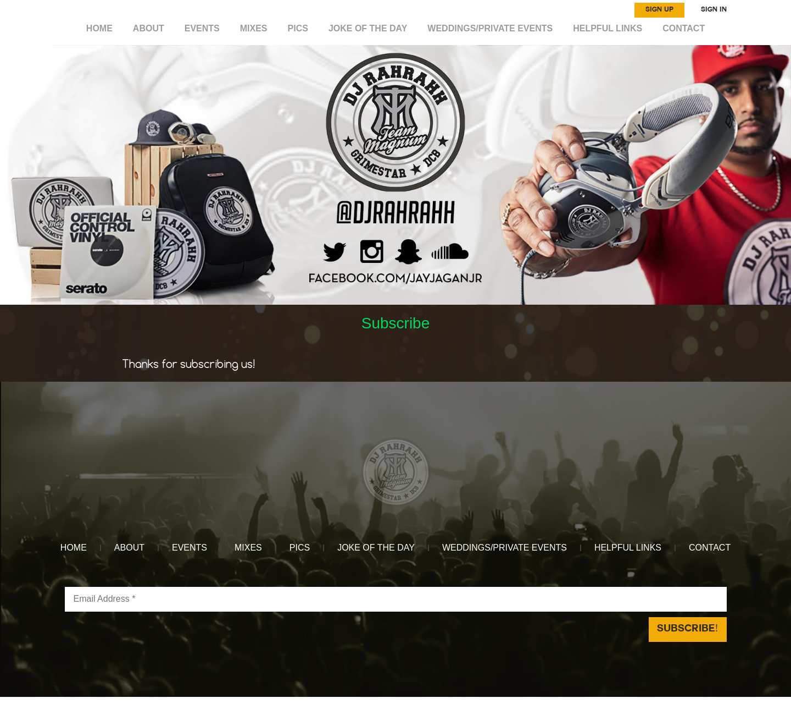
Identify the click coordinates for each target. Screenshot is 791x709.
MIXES (254, 28)
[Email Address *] (396, 599)
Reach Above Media (477, 703)
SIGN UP (659, 10)
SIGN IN (714, 10)
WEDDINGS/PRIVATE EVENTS (490, 28)
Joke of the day (367, 28)
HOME (99, 28)
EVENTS (202, 28)
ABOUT (148, 28)
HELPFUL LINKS (607, 28)
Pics (298, 28)
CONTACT (683, 28)
